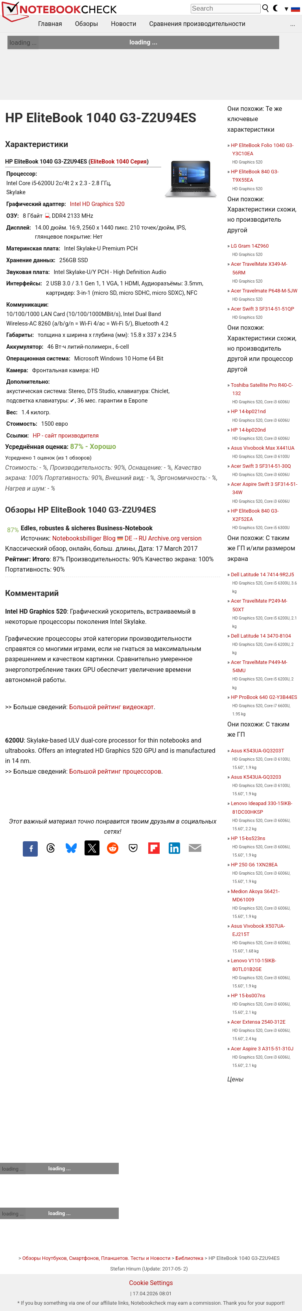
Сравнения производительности (197, 24)
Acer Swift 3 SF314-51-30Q (261, 466)
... (292, 24)
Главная (50, 24)
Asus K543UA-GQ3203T (257, 751)
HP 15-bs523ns (248, 838)
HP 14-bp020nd (248, 430)
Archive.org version (175, 538)
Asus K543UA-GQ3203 (256, 777)
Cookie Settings (151, 1283)
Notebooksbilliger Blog (84, 538)
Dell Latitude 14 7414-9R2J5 (262, 574)
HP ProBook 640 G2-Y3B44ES (264, 697)
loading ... (23, 42)
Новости (123, 24)
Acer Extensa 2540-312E (258, 1022)
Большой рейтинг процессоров (115, 771)
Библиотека (189, 1258)
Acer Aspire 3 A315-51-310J (262, 1049)
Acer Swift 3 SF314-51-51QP (262, 309)
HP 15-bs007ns (248, 995)
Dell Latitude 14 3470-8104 (261, 636)
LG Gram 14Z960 (250, 246)
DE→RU (136, 538)
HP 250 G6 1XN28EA (254, 865)
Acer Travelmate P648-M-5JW (264, 291)
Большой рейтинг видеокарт (111, 707)
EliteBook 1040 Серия (118, 161)
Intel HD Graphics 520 (97, 204)
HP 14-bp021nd (248, 411)
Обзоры (86, 24)
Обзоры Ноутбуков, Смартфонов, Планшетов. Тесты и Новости (96, 1258)
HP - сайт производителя (66, 435)
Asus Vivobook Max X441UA (263, 448)
